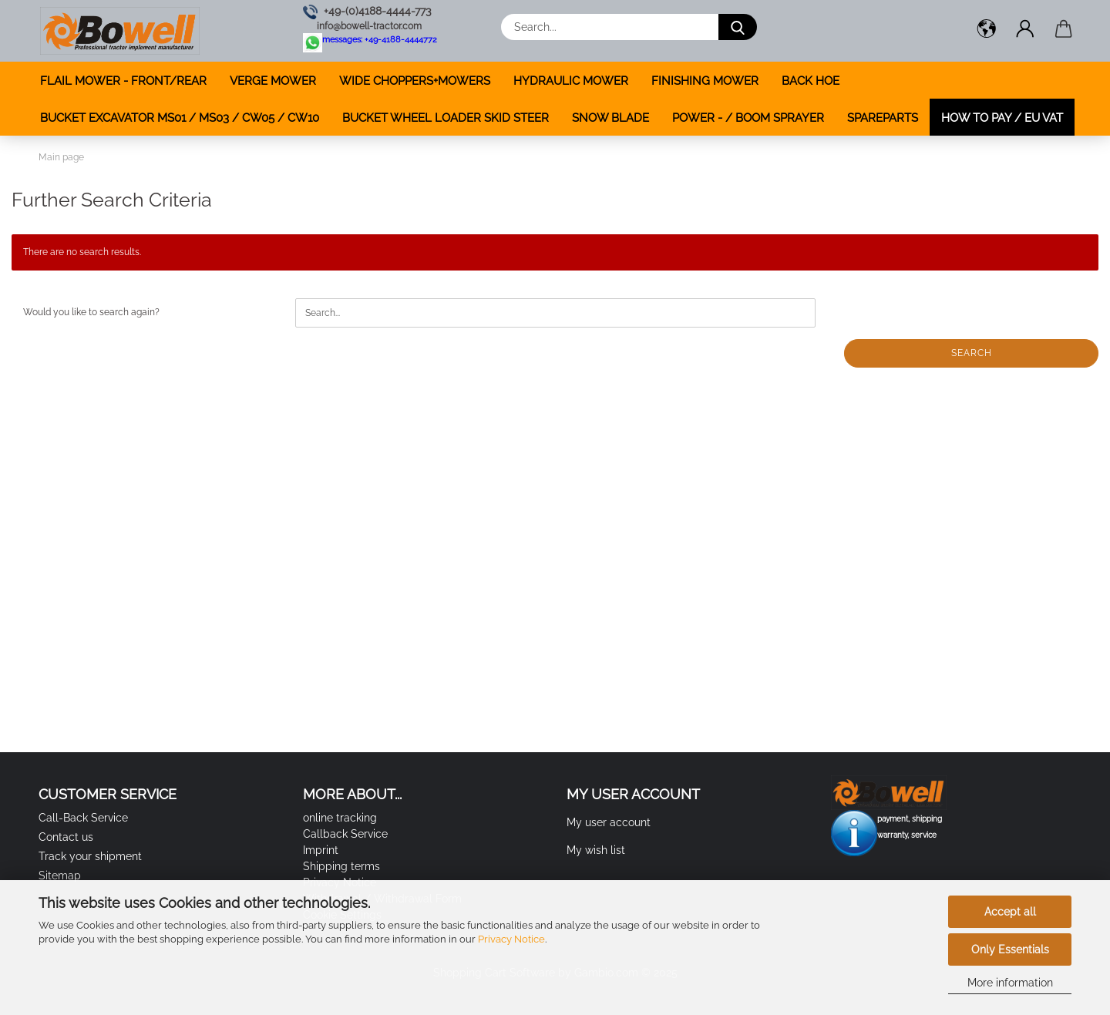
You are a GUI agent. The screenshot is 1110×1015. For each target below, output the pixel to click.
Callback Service (345, 834)
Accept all (1010, 912)
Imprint (320, 850)
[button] (986, 31)
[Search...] (737, 27)
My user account (609, 822)
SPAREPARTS (882, 118)
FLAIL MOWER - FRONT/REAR (123, 81)
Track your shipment (90, 856)
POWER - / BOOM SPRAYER (748, 118)
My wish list (596, 850)
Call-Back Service (83, 818)
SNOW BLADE (610, 118)
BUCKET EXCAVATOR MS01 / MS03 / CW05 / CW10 (179, 118)
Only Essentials (1010, 949)
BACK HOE (810, 81)
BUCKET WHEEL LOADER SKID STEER (445, 118)
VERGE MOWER (273, 81)
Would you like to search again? (91, 312)
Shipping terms (341, 866)
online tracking (340, 818)
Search (971, 353)
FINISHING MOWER (704, 81)
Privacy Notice (511, 939)
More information (1010, 982)
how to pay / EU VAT (1002, 118)
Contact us (66, 837)
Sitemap (60, 875)
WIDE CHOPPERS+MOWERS (414, 81)
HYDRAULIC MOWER (570, 81)
